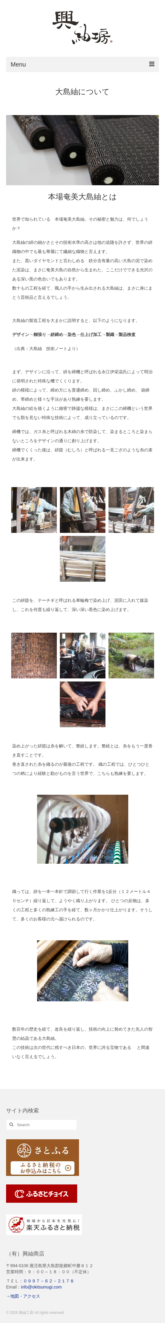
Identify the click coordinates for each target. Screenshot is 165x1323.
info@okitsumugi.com (41, 1287)
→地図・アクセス (23, 1296)
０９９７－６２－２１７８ (48, 1280)
